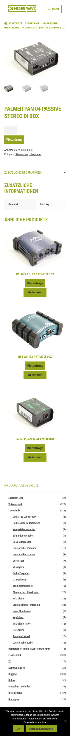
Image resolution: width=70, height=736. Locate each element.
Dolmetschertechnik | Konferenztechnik (29, 648)
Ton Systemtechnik (23, 585)
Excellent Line (15, 497)
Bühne (11, 679)
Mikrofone (18, 598)
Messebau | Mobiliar (19, 686)
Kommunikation (16, 667)
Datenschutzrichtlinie (41, 728)
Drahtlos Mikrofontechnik (26, 604)
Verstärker (18, 560)
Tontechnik (32, 23)
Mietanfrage (14, 139)
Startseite (15, 23)
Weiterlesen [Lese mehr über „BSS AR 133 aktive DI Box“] (35, 374)
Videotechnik (15, 503)
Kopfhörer (18, 616)
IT (9, 661)
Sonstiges (13, 698)
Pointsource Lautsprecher (26, 522)
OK (18, 728)
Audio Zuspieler (21, 573)
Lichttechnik (14, 654)
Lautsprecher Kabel (23, 642)
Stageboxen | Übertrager (28, 153)
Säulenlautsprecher (23, 535)
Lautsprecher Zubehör (24, 547)
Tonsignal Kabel (21, 635)
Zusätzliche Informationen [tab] (23, 172)
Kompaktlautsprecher (24, 528)
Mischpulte (18, 566)
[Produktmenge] (10, 129)
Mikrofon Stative (22, 623)
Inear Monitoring (22, 610)
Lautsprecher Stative (24, 554)
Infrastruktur (15, 692)
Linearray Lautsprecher (25, 516)
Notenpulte (18, 629)
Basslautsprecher (22, 541)
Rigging (12, 673)
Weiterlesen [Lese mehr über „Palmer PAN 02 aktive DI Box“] (35, 457)
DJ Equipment (20, 579)
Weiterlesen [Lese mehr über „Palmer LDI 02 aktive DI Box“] (35, 292)
